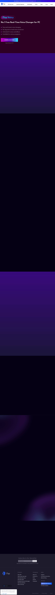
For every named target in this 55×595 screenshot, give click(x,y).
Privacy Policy (44, 593)
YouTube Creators (44, 585)
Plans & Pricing (21, 584)
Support (42, 574)
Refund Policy (44, 577)
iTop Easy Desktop (21, 582)
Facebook (35, 581)
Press (34, 577)
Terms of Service (35, 593)
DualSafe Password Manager (24, 581)
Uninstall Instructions (45, 576)
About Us (35, 574)
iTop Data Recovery (22, 577)
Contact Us (35, 576)
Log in (51, 4)
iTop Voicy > (39, 1)
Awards (34, 579)
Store (47, 4)
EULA (51, 593)
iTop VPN (19, 574)
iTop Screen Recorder (22, 576)
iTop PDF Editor (21, 579)
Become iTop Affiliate (46, 583)
